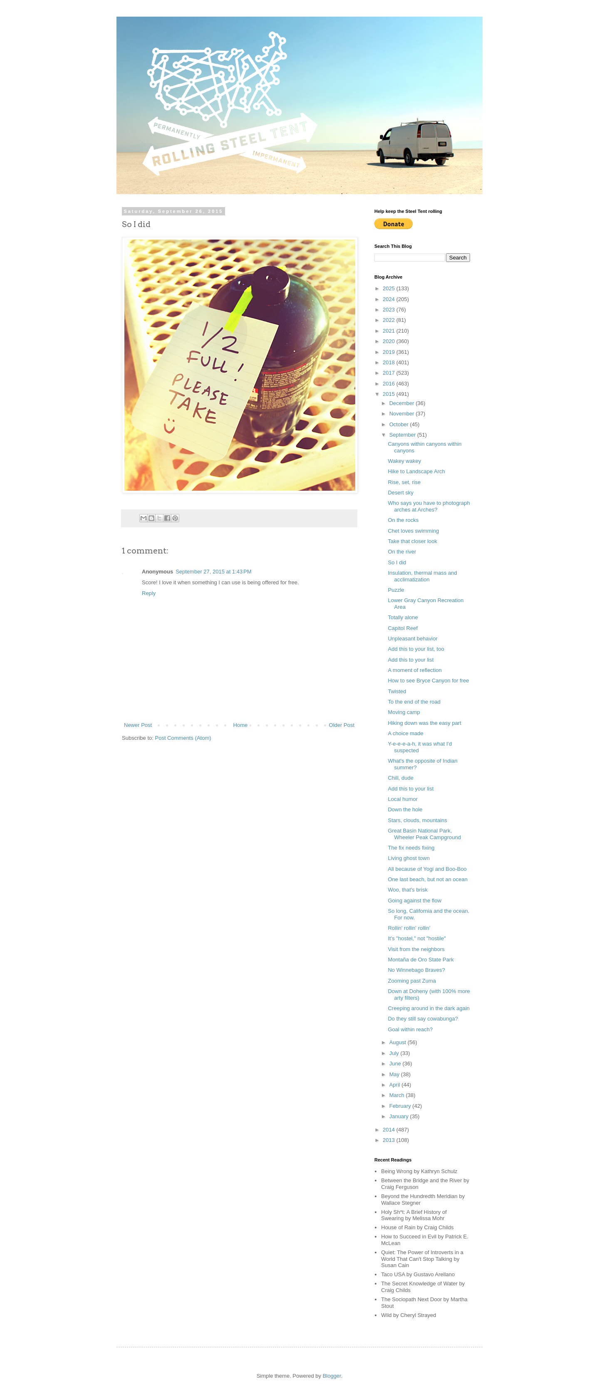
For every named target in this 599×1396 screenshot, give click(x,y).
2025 (389, 288)
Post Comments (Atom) (183, 738)
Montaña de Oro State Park (420, 959)
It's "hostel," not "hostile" (417, 938)
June (396, 1063)
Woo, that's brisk (407, 890)
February (401, 1106)
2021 (389, 331)
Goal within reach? (410, 1029)
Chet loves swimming (413, 531)
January (399, 1116)
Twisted (397, 691)
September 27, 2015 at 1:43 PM (213, 571)
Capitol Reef (403, 628)
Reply (149, 593)
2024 (389, 299)
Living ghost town (408, 858)
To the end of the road (414, 702)
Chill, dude (400, 778)
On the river (402, 552)
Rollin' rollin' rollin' (409, 928)
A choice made (405, 733)
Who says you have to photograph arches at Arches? (429, 506)
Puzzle (396, 590)
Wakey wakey (404, 461)
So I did (397, 562)
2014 (389, 1130)
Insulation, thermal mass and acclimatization (422, 576)
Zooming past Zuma (412, 981)
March (397, 1095)
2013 (389, 1140)
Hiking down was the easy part (424, 723)
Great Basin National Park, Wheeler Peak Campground (424, 834)
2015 (389, 394)
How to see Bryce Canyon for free (428, 680)
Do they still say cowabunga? (423, 1018)
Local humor (403, 799)
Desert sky (400, 492)
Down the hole (405, 809)
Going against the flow (414, 900)
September (403, 435)
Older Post (341, 725)
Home (240, 725)
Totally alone (403, 617)
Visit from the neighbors (416, 949)
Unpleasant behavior (412, 638)
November (402, 413)
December (402, 403)
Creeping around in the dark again (429, 1008)
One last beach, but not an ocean (428, 879)
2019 (389, 352)
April (395, 1085)
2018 (389, 362)
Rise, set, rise (404, 482)
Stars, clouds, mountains (417, 820)
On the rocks (403, 520)
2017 (389, 373)
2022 (389, 320)
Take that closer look (412, 541)
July (395, 1053)
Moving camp (404, 712)
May (395, 1074)
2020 (389, 341)
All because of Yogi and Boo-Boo (427, 869)
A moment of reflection (414, 670)
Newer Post (138, 725)
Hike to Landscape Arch (416, 471)
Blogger (332, 1376)
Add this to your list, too (416, 649)
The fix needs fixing (411, 848)
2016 (389, 384)
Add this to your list (410, 660)
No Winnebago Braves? (416, 970)
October (399, 424)
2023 (389, 309)
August (398, 1042)
